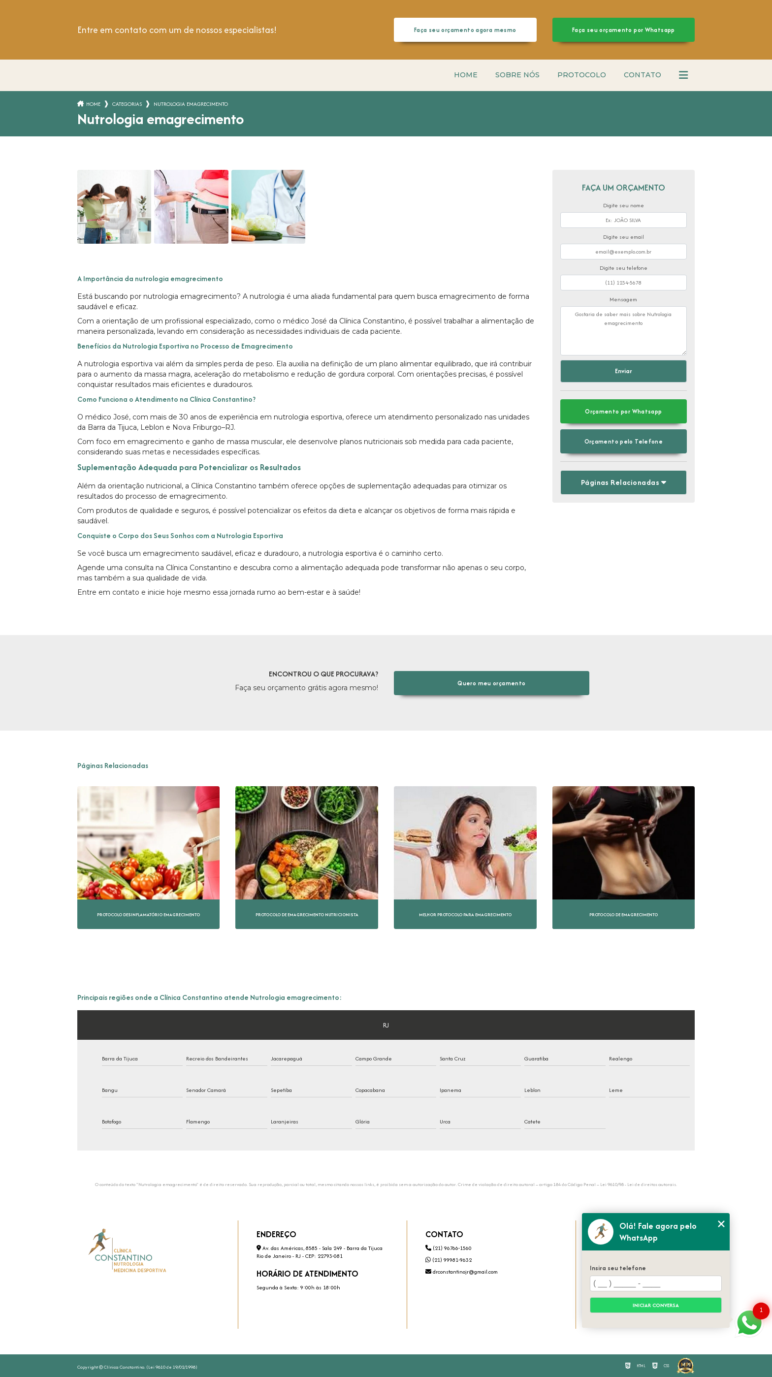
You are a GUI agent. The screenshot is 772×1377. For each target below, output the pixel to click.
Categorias (127, 104)
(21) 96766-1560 (448, 1248)
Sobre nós (517, 74)
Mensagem (623, 299)
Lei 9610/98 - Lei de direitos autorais (638, 1184)
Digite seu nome (623, 205)
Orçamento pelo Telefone (623, 441)
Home (466, 74)
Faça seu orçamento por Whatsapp (623, 30)
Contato (642, 74)
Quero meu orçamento (491, 683)
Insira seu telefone (618, 1268)
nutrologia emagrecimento (191, 104)
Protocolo (581, 74)
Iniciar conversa (656, 1305)
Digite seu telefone (623, 268)
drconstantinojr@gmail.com (461, 1272)
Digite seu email (623, 237)
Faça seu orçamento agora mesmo (465, 30)
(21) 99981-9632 (448, 1260)
